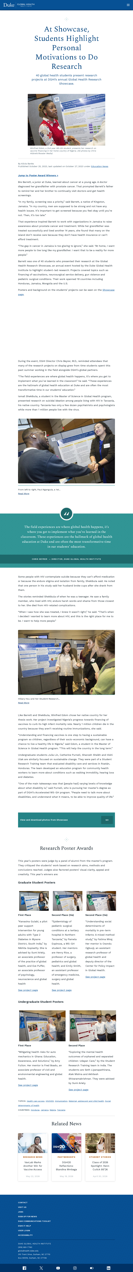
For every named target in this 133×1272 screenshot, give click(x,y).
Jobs (20, 1212)
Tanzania (61, 1110)
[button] (128, 5)
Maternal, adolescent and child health (86, 1101)
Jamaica (44, 1110)
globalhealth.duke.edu (28, 1251)
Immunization (61, 1101)
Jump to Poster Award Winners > (38, 175)
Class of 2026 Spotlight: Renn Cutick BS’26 (100, 1166)
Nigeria (53, 1110)
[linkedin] (108, 1267)
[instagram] (75, 1267)
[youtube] (58, 1267)
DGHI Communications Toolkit (34, 1221)
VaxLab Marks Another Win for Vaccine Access (32, 1166)
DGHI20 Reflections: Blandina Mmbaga (66, 1166)
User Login (24, 1230)
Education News (99, 166)
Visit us (22, 1207)
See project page (28, 990)
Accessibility (25, 1235)
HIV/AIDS (50, 1101)
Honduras (35, 1110)
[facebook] (24, 1267)
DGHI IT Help (24, 1226)
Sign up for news (27, 1216)
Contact (23, 1202)
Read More (23, 493)
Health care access (35, 1101)
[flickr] (91, 1267)
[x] (41, 1267)
